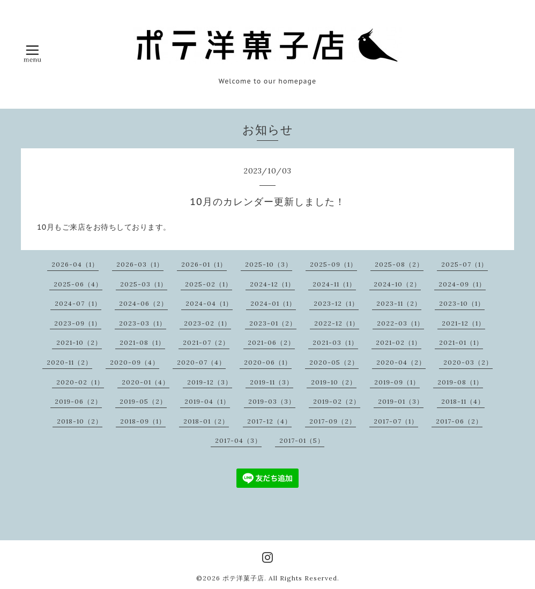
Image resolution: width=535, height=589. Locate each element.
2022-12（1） (336, 323)
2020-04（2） (401, 362)
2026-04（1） (75, 264)
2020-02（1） (80, 382)
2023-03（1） (142, 323)
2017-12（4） (269, 421)
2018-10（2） (79, 421)
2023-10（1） (462, 303)
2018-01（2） (206, 421)
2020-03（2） (468, 362)
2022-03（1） (400, 323)
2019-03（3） (271, 401)
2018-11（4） (463, 401)
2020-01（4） (145, 382)
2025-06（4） (78, 284)
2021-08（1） (142, 342)
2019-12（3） (209, 382)
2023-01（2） (272, 323)
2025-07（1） (464, 264)
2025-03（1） (143, 284)
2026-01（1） (204, 264)
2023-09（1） (77, 323)
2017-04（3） (238, 440)
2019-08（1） (460, 382)
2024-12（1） (272, 284)
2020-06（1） (268, 362)
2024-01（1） (273, 303)
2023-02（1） (207, 323)
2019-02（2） (336, 401)
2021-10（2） (79, 342)
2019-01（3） (400, 401)
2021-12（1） (463, 323)
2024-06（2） (143, 303)
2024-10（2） (397, 284)
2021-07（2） (206, 342)
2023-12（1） (336, 303)
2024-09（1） (462, 284)
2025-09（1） (333, 264)
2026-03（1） (140, 264)
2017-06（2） (459, 421)
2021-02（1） (398, 342)
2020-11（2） (69, 362)
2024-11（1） (334, 284)
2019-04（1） (207, 401)
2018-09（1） (143, 421)
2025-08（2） (399, 264)
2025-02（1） (208, 284)
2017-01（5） (301, 440)
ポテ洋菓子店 (243, 578)
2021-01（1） (461, 342)
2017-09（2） (332, 421)
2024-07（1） (78, 303)
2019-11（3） (271, 382)
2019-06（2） (78, 401)
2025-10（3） (268, 264)
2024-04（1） (209, 303)
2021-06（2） (271, 342)
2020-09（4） (134, 362)
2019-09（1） (397, 382)
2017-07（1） (396, 421)
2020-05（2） (334, 362)
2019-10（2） (333, 382)
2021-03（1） (335, 342)
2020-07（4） (201, 362)
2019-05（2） (143, 401)
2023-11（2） (398, 303)
